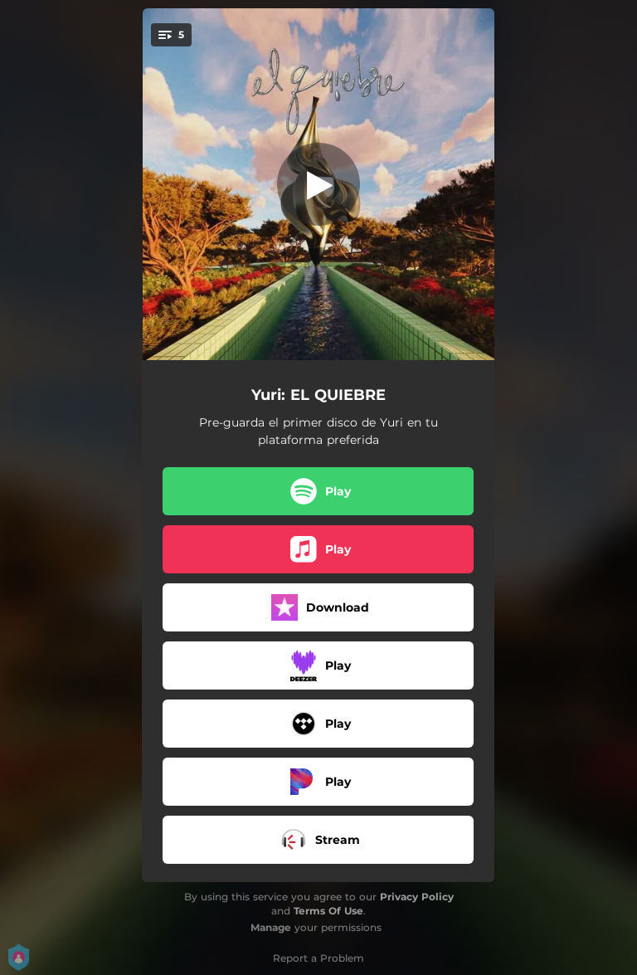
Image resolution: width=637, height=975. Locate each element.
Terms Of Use (328, 910)
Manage (270, 927)
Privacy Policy (417, 896)
